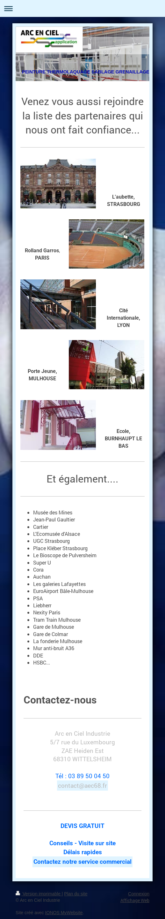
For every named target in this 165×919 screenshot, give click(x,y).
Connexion (138, 893)
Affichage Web (134, 900)
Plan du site (75, 893)
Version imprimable (39, 893)
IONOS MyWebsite (64, 912)
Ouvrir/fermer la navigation (82, 8)
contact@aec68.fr (82, 785)
